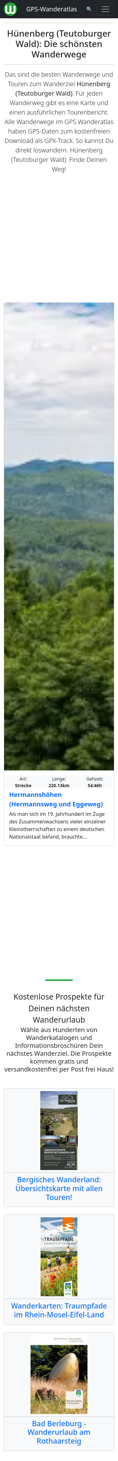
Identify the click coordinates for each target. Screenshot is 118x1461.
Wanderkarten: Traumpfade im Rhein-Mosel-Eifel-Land (59, 1310)
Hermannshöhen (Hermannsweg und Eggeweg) (56, 799)
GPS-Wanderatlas (51, 9)
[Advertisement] (59, 238)
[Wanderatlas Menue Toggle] (105, 9)
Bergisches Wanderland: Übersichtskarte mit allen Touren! (59, 1188)
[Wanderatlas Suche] (89, 9)
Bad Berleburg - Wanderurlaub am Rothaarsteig (59, 1432)
